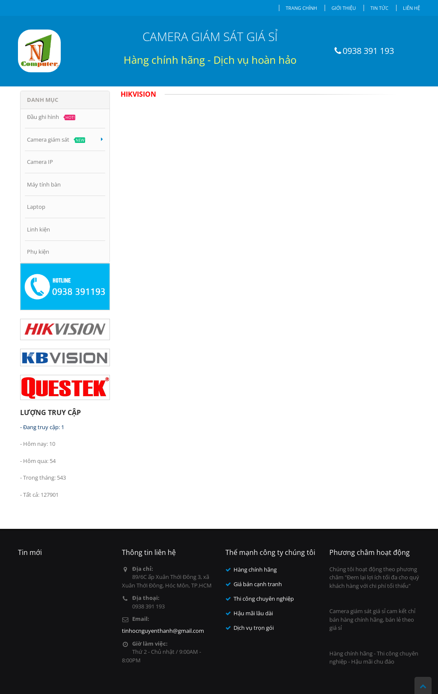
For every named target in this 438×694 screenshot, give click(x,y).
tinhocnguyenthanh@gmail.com (163, 631)
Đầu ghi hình (51, 117)
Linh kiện (38, 229)
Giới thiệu (343, 8)
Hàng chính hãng (255, 569)
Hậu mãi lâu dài (253, 613)
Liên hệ (411, 8)
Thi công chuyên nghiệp (264, 598)
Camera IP (40, 162)
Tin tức (379, 8)
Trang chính (301, 8)
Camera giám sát (65, 139)
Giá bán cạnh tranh (258, 584)
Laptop (36, 207)
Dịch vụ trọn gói (254, 628)
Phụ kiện (38, 251)
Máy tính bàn (44, 184)
